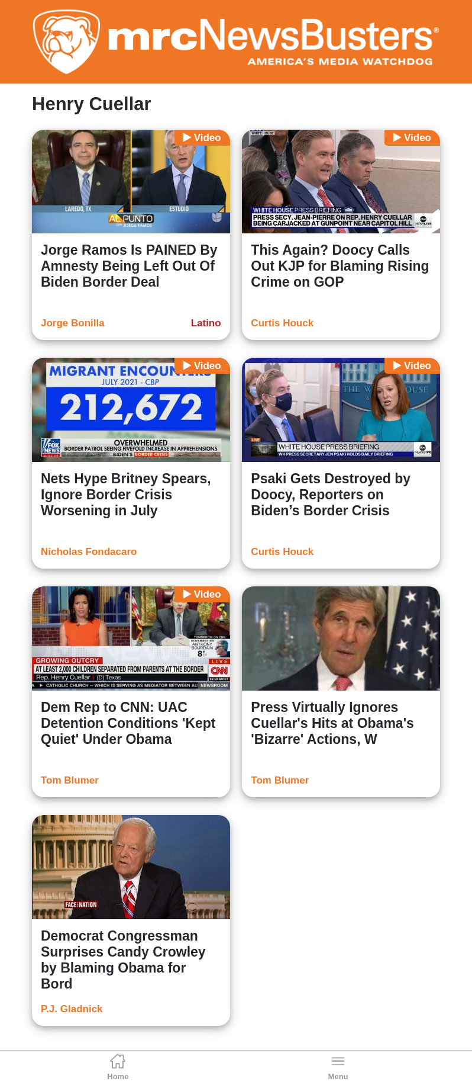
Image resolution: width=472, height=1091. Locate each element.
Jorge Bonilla (73, 323)
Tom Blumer (70, 780)
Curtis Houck (282, 323)
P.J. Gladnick (72, 1009)
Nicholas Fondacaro (89, 551)
